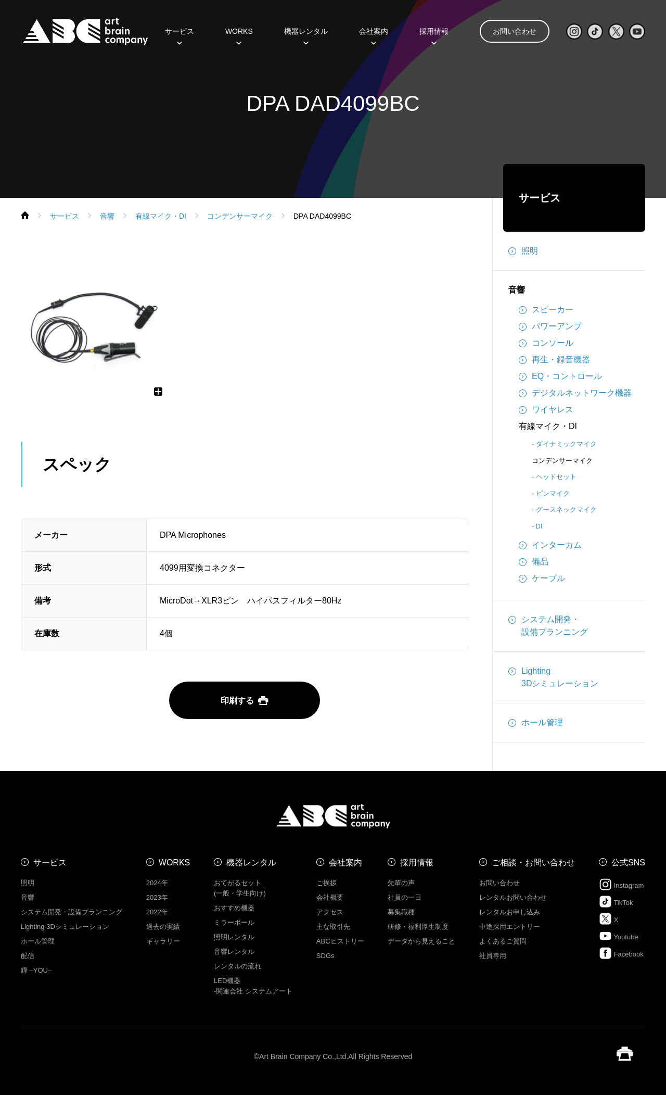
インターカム (550, 545)
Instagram (621, 884)
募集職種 (401, 912)
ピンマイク (553, 493)
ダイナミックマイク (566, 444)
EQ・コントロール (560, 376)
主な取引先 (333, 926)
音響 (516, 289)
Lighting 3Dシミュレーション (65, 926)
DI (539, 526)
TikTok (616, 901)
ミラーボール (234, 922)
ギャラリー (163, 941)
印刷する (244, 700)
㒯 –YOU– (36, 970)
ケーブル (542, 578)
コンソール (546, 343)
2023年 (157, 897)
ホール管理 (535, 722)
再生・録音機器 (554, 360)
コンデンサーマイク (562, 460)
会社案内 (373, 35)
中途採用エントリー (509, 926)
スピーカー (546, 310)
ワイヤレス (546, 410)
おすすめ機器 (234, 908)
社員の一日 (404, 897)
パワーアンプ (550, 326)
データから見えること (421, 941)
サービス (179, 35)
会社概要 (329, 897)
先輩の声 (401, 883)
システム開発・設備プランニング (548, 624)
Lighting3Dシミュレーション (553, 676)
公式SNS (628, 862)
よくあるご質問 (503, 941)
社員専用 (492, 956)
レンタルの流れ (237, 966)
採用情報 (434, 35)
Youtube (618, 935)
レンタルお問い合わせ (513, 897)
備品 (533, 562)
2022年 (157, 912)
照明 (523, 251)
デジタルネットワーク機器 (575, 393)
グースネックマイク (566, 509)
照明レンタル (234, 937)
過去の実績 (163, 926)
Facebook (621, 953)
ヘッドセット (556, 477)
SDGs (325, 956)
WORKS (239, 35)
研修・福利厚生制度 (418, 926)
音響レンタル (234, 951)
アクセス (329, 912)
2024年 (157, 883)
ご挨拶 (326, 883)
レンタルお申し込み (509, 912)
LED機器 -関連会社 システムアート (253, 986)
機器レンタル (306, 35)
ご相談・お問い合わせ (533, 862)
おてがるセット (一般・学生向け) (240, 888)
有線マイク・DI (548, 426)
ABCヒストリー (340, 941)
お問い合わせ (514, 31)
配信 (27, 956)
